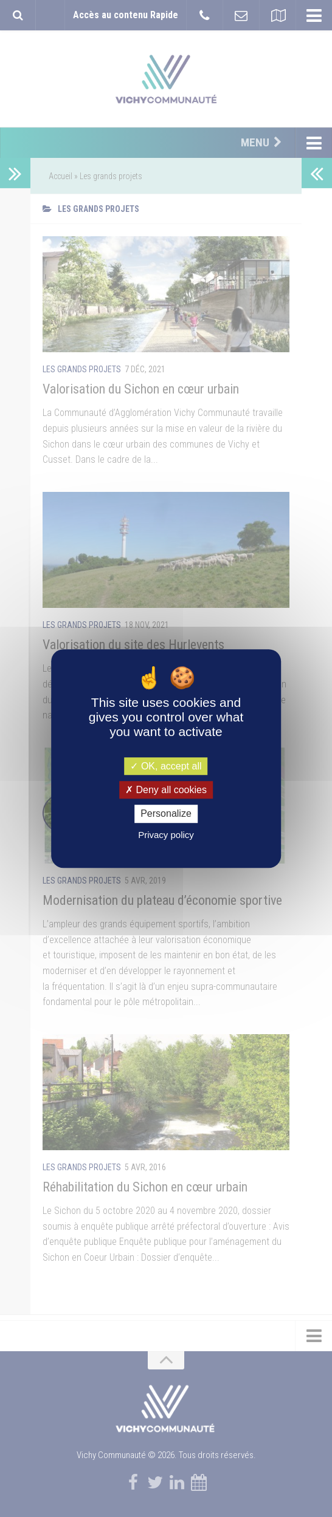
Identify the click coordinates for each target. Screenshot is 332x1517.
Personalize (166, 814)
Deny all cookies (166, 790)
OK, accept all (165, 766)
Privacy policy (166, 835)
